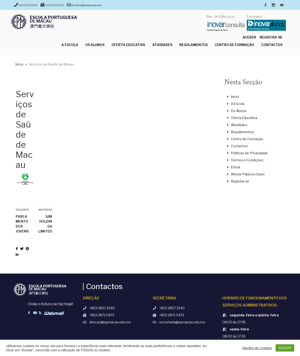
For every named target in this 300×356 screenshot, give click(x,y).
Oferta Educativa (128, 45)
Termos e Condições (247, 160)
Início (235, 97)
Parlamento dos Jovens (22, 223)
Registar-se (271, 37)
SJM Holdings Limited (45, 223)
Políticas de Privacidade (249, 153)
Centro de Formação (234, 45)
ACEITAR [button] (284, 348)
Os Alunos (95, 45)
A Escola (69, 45)
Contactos (271, 45)
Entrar (235, 167)
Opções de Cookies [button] (257, 348)
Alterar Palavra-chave (248, 174)
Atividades (162, 45)
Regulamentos (193, 45)
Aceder (249, 37)
